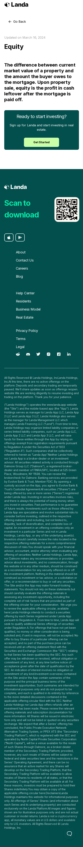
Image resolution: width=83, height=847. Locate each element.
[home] (16, 5)
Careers (22, 268)
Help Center (25, 293)
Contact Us (25, 260)
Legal (20, 347)
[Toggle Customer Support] (69, 833)
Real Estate (24, 317)
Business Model (28, 309)
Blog (19, 276)
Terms (20, 339)
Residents (23, 301)
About (20, 252)
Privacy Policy (27, 331)
